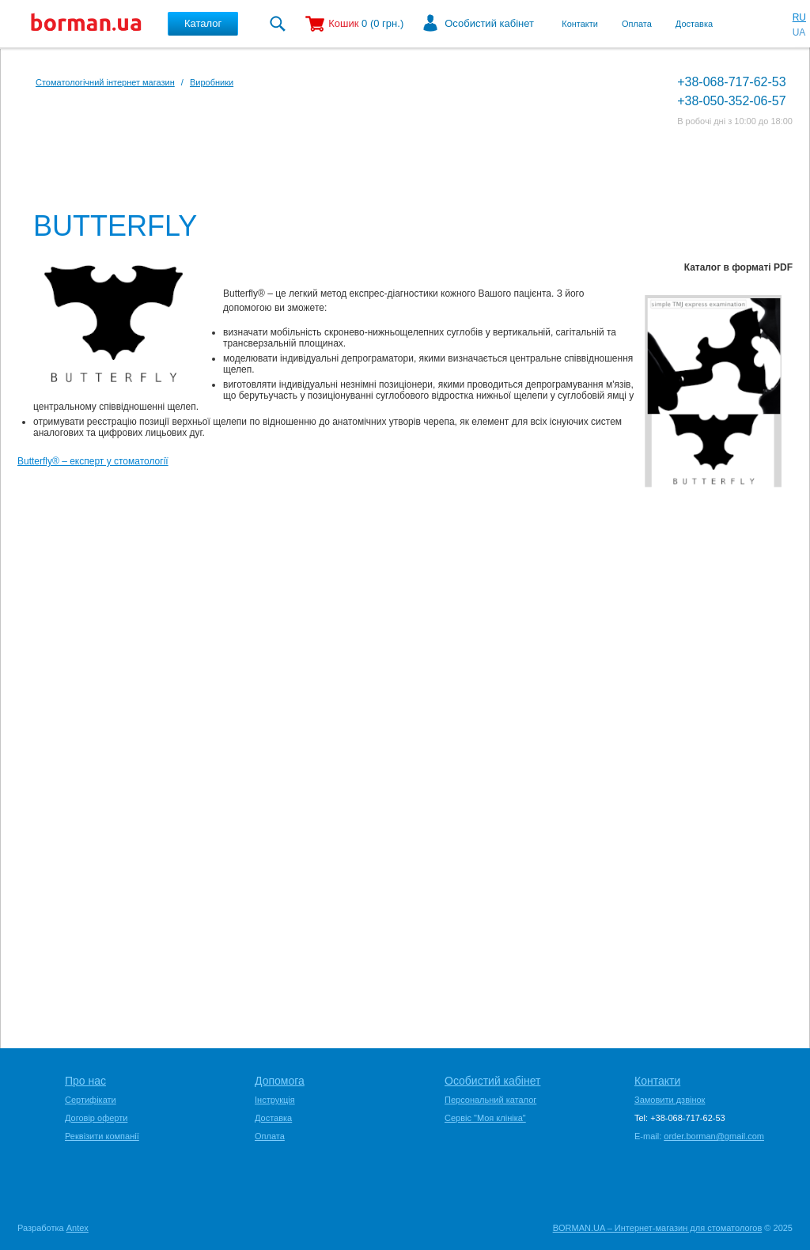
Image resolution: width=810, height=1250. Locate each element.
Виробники (211, 82)
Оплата (637, 23)
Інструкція (275, 1099)
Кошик (343, 23)
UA (799, 32)
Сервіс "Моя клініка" (485, 1118)
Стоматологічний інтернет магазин (105, 82)
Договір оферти (96, 1118)
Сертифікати (90, 1099)
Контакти (580, 23)
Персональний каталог (490, 1099)
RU (799, 17)
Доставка (694, 23)
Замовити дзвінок (669, 1099)
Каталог (202, 23)
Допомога (280, 1080)
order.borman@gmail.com (714, 1136)
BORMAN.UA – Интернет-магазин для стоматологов (658, 1228)
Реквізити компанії (102, 1136)
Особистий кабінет (489, 23)
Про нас (85, 1080)
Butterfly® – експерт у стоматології (92, 461)
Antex (77, 1228)
